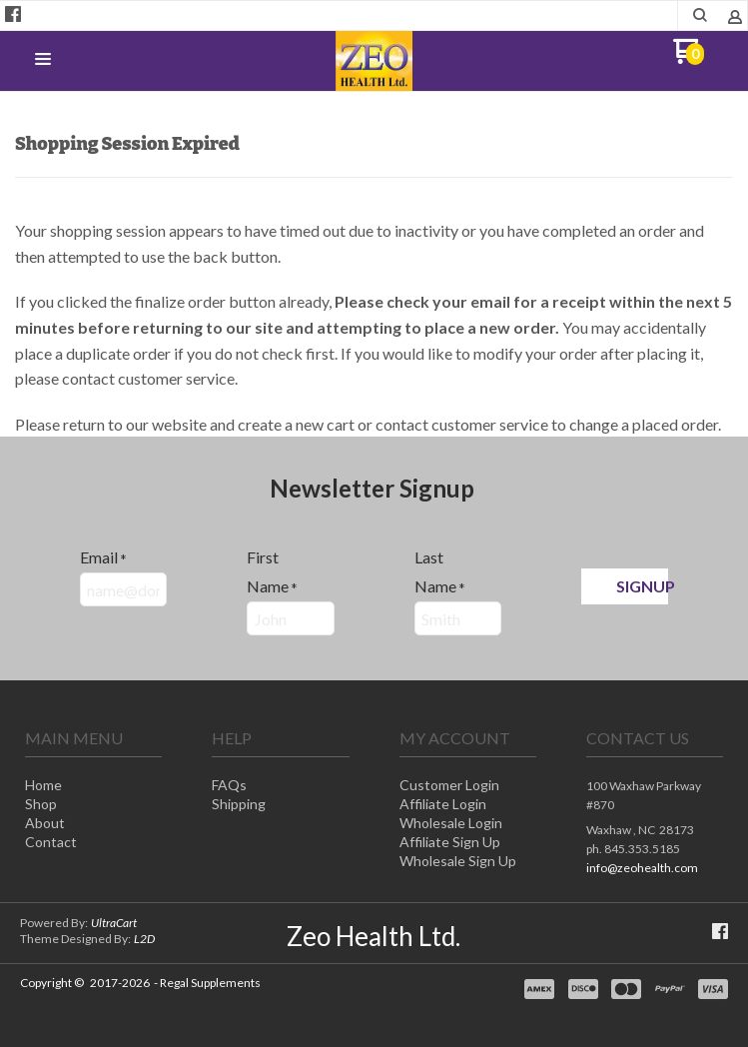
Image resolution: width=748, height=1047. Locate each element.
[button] (43, 60)
